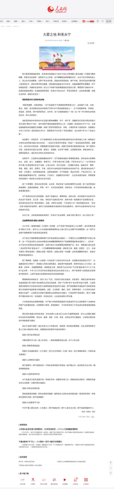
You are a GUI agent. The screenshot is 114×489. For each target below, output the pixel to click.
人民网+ (33, 481)
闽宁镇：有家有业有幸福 (26, 461)
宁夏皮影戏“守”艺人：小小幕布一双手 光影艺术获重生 (40, 442)
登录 (109, 21)
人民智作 (86, 481)
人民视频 (65, 481)
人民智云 (75, 481)
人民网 (2, 26)
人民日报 (22, 481)
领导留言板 (54, 481)
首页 (1, 21)
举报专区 (56, 21)
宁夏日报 (66, 40)
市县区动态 (16, 26)
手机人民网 (43, 481)
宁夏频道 (8, 26)
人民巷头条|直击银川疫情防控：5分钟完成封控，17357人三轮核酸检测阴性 (48, 429)
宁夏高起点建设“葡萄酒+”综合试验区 (30, 465)
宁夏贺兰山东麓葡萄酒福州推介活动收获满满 (71, 461)
